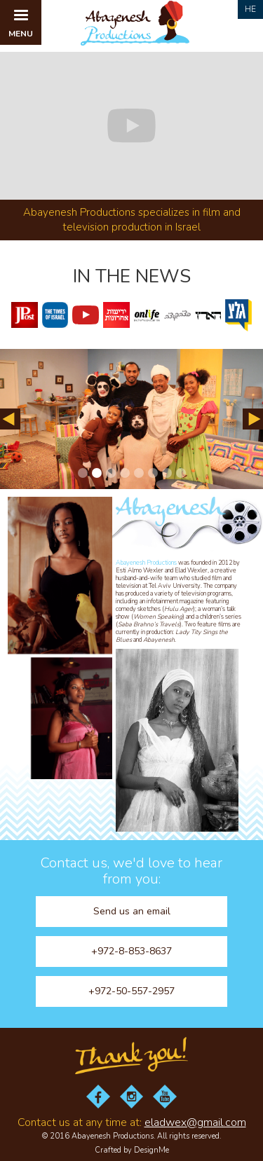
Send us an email (131, 911)
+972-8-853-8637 (131, 951)
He (250, 9)
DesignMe (151, 1150)
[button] (20, 22)
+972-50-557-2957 (131, 991)
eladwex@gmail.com (195, 1122)
